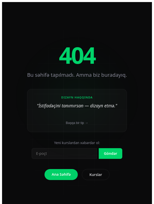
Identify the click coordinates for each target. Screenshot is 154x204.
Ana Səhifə (61, 174)
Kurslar (95, 174)
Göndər (110, 153)
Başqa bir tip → (77, 123)
